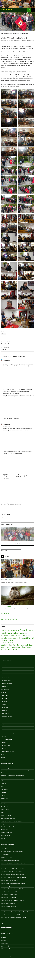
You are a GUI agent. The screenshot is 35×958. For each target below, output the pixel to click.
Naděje (2, 824)
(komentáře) (5, 946)
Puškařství (5, 686)
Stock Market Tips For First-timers (9, 619)
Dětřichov (5, 695)
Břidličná (4, 701)
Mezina (4, 742)
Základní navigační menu (33, 10)
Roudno (4, 710)
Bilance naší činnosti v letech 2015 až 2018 (11, 821)
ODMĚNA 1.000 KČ (6, 835)
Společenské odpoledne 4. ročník (18, 917)
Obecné (15, 33)
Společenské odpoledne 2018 (8, 818)
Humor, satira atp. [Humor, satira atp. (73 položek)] (14, 633)
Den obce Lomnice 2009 (14, 914)
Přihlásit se (3, 940)
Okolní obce (4, 692)
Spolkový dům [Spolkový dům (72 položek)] (6, 645)
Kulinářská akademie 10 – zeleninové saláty (18, 911)
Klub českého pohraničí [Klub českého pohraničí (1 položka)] (13, 635)
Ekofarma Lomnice (7, 674)
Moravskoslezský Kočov (8, 733)
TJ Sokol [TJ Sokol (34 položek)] (30, 645)
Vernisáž (3, 838)
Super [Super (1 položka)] (26, 645)
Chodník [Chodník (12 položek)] (7, 630)
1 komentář (25, 608)
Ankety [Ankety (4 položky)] (2, 630)
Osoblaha (3, 778)
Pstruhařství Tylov (7, 683)
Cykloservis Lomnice (7, 672)
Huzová (4, 719)
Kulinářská (3, 783)
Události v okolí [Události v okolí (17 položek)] (10, 647)
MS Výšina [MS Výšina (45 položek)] (5, 638)
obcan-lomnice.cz (6, 10)
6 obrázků (9, 606)
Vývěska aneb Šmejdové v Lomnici (16, 883)
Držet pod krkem (12, 906)
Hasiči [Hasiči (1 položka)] (32, 630)
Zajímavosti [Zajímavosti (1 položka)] (29, 647)
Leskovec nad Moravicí (8, 751)
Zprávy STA (3, 754)
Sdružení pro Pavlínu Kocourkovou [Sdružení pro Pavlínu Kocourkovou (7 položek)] (10, 643)
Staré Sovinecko (5, 689)
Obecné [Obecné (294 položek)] (30, 637)
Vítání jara (3, 792)
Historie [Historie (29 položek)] (3, 633)
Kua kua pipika (4, 789)
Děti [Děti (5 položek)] (30, 630)
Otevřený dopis (4, 829)
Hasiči (3, 669)
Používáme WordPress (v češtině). (8, 956)
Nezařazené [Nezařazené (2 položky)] (11, 638)
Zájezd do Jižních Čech (6, 832)
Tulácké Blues (7, 722)
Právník (3, 757)
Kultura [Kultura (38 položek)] (20, 635)
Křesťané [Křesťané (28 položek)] (26, 635)
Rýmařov (4, 730)
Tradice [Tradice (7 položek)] (3, 647)
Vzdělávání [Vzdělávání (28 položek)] (22, 647)
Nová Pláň (5, 707)
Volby (2, 812)
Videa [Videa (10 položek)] (17, 647)
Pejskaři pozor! (11, 886)
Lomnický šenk (6, 677)
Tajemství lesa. (4, 608)
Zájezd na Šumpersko (6, 815)
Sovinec (4, 728)
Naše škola (5, 666)
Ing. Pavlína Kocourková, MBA (18, 582)
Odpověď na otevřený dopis (7, 826)
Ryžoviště (4, 698)
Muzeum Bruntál (8, 739)
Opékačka (3, 803)
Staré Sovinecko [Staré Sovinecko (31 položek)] (18, 645)
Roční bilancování (12, 891)
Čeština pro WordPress (6, 948)
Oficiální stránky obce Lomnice (10, 663)
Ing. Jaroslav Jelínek (20, 40)
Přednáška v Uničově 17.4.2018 (15, 889)
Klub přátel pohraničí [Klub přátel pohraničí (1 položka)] (4, 635)
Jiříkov (4, 725)
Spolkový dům (21, 33)
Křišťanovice (5, 713)
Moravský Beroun (7, 716)
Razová (4, 748)
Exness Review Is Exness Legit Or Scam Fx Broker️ (13, 775)
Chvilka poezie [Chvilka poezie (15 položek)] (14, 630)
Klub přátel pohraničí (6, 33)
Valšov (4, 704)
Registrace (3, 937)
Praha (2, 781)
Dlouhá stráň (6, 745)
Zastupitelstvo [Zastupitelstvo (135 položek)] (7, 649)
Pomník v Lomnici (5, 809)
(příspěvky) (4, 943)
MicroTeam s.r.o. (6, 680)
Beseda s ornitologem (19, 900)
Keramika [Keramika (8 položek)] (24, 633)
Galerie (4, 40)
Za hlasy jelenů (11, 903)
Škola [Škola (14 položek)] (15, 650)
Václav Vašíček (17, 608)
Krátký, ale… (4, 801)
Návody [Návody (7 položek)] (16, 638)
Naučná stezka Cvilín (17, 342)
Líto (2, 786)
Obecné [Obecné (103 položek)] (22, 638)
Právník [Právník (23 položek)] (14, 641)
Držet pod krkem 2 (12, 897)
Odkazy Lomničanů (6, 660)
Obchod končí (4, 806)
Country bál (17, 348)
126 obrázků (10, 579)
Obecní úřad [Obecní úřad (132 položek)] (6, 640)
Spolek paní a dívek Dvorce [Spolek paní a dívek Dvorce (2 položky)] (25, 643)
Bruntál (4, 736)
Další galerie (5, 613)
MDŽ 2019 (3, 582)
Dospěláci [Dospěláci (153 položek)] (24, 630)
